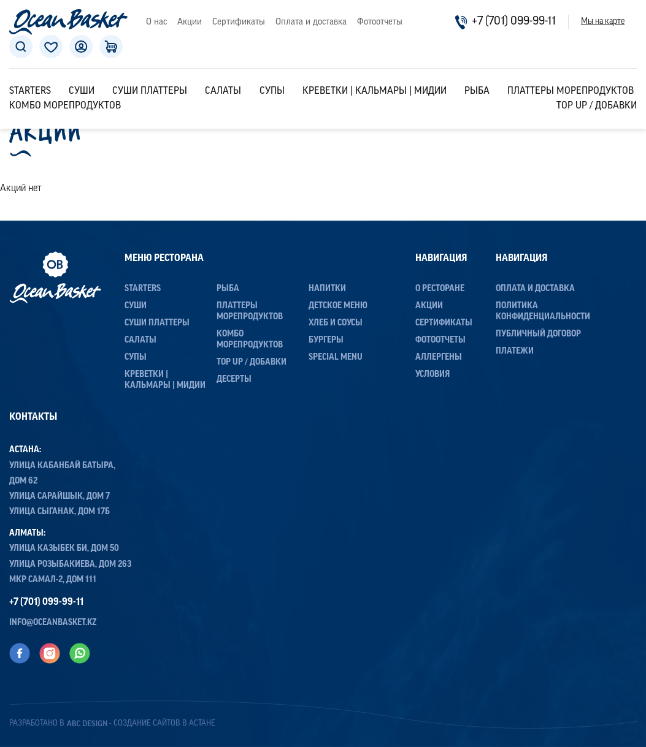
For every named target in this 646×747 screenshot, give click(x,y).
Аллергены (438, 357)
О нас (156, 22)
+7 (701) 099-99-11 (505, 22)
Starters (30, 91)
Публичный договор (538, 334)
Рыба (477, 91)
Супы (272, 91)
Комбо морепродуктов (65, 106)
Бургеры (326, 340)
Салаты (223, 91)
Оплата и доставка (311, 22)
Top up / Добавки (596, 106)
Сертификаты (238, 22)
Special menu (336, 357)
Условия (432, 374)
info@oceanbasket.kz (53, 623)
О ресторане (439, 289)
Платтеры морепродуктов (570, 91)
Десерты (234, 379)
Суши (81, 91)
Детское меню (338, 306)
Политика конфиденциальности (543, 311)
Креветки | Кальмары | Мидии (374, 91)
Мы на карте (603, 22)
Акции (189, 22)
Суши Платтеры (149, 91)
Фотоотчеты (379, 22)
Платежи (515, 351)
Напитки (327, 289)
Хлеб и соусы (336, 323)
